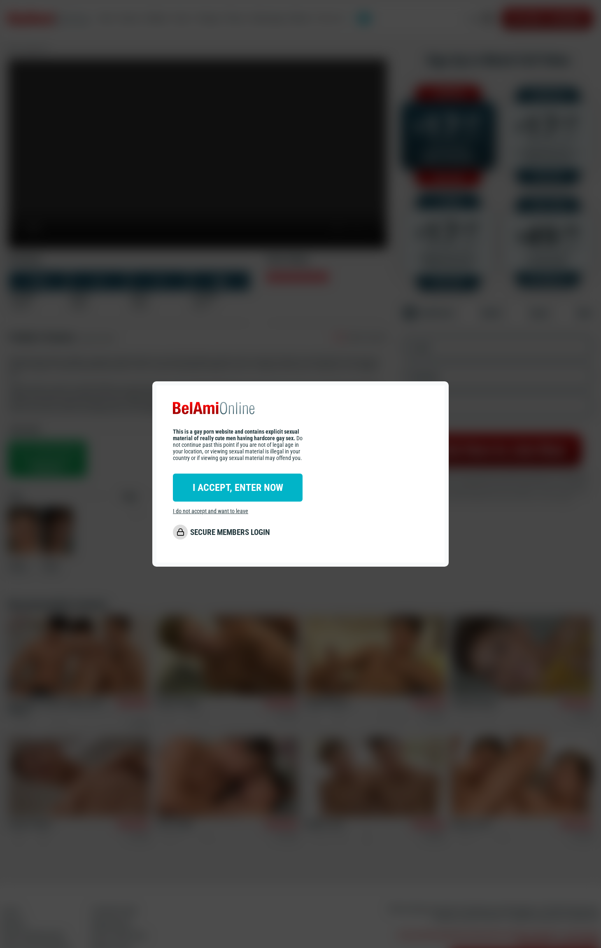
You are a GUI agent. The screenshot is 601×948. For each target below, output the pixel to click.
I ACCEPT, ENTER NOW (238, 487)
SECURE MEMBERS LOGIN (230, 532)
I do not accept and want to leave (210, 511)
